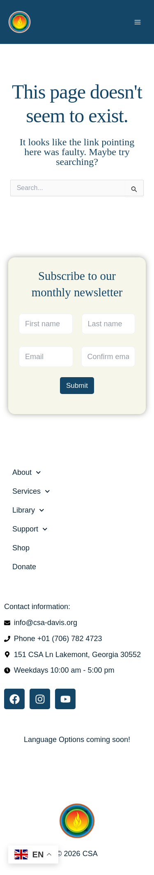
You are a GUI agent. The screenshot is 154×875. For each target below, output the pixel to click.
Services (31, 491)
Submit (77, 385)
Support (30, 529)
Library (28, 510)
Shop (21, 548)
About (26, 472)
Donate (24, 567)
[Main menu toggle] (137, 22)
